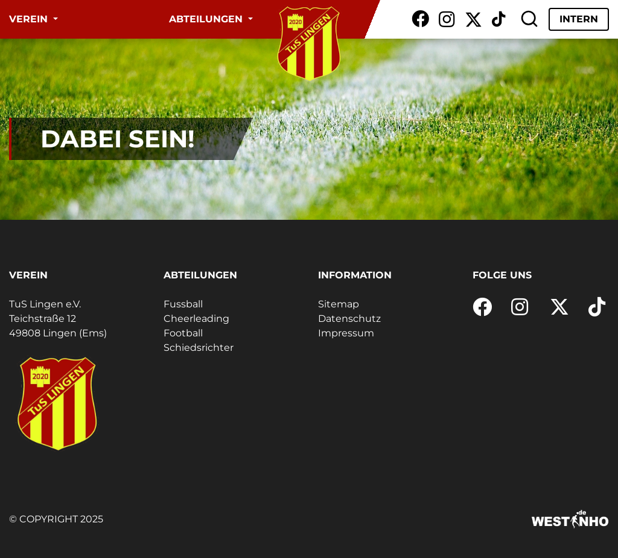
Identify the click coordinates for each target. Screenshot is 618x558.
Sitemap (338, 304)
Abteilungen (207, 19)
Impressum (346, 333)
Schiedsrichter (199, 347)
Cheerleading (196, 318)
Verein (30, 19)
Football (183, 333)
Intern (578, 19)
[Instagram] (447, 19)
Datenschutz (349, 318)
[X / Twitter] (473, 19)
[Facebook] (420, 19)
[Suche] (529, 19)
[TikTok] (498, 19)
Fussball (183, 304)
